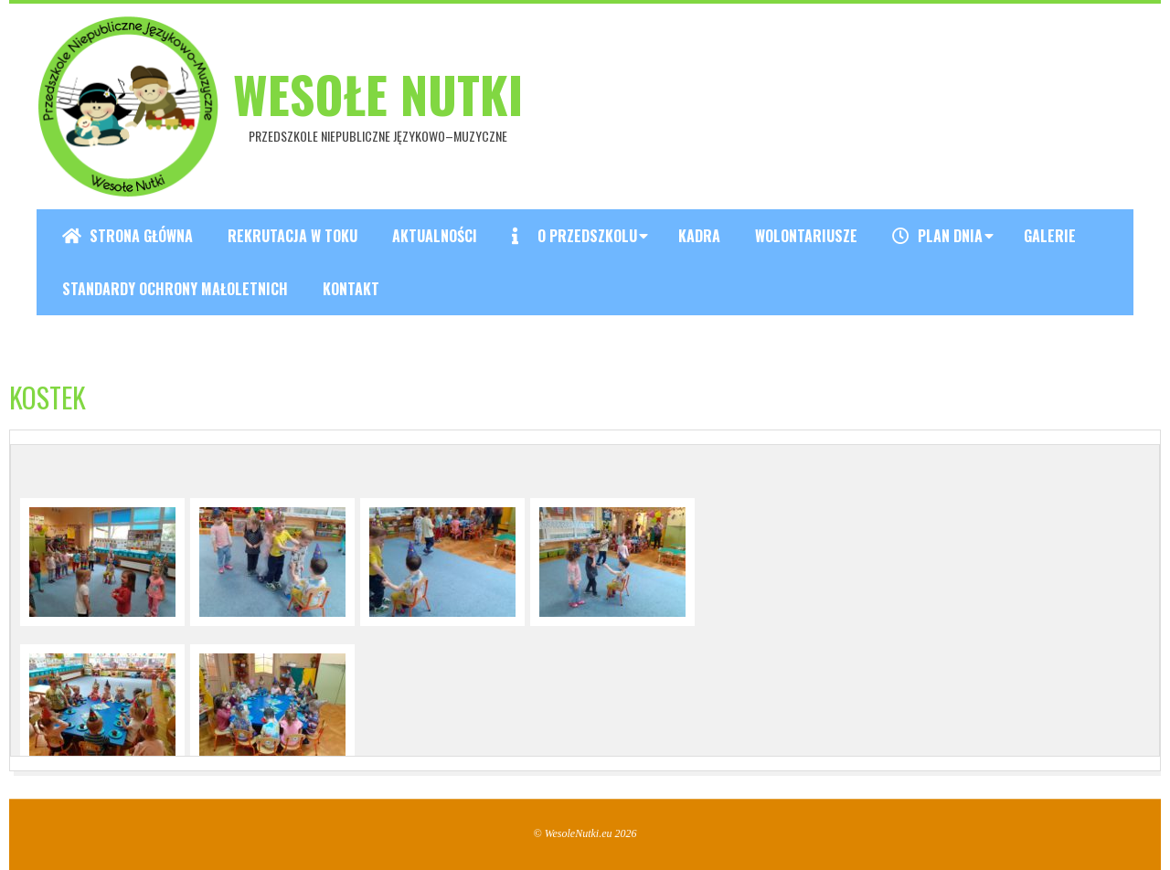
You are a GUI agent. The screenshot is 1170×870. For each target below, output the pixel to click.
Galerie (1050, 236)
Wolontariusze (806, 236)
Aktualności (434, 236)
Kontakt (351, 289)
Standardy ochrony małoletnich (175, 289)
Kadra (699, 236)
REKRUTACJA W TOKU (292, 236)
